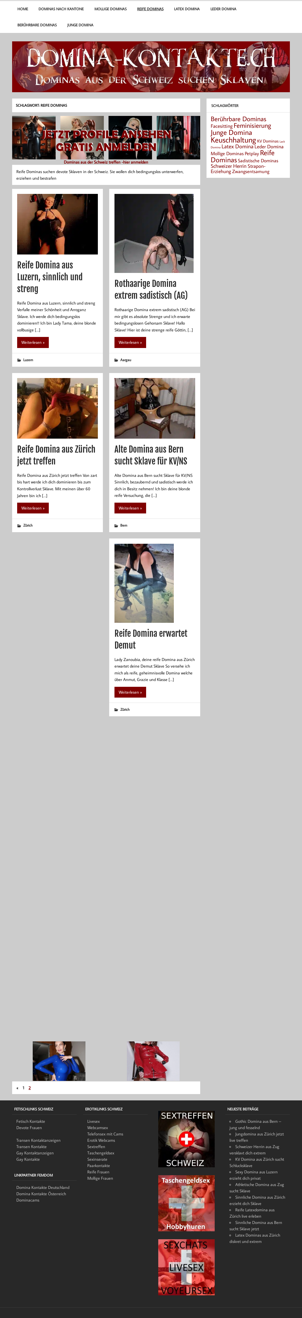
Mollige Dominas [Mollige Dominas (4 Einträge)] (227, 153)
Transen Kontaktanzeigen (38, 1140)
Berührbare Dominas (37, 24)
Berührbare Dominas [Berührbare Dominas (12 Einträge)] (238, 118)
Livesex (93, 1121)
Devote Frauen (29, 1127)
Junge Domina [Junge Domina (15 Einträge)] (231, 132)
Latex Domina (187, 8)
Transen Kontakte (31, 1146)
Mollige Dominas (110, 8)
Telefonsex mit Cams (105, 1133)
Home (22, 8)
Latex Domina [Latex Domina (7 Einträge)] (237, 146)
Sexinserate (97, 1159)
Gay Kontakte (28, 1159)
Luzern (28, 359)
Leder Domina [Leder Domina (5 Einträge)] (269, 146)
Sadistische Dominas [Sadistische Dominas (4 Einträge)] (258, 161)
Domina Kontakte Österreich (41, 1193)
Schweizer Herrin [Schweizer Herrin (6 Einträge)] (229, 165)
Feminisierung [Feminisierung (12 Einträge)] (252, 125)
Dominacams (27, 1200)
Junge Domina (80, 24)
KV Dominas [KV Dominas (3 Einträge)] (268, 141)
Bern (123, 525)
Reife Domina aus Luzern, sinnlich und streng (50, 277)
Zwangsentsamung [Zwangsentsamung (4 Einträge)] (250, 171)
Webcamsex (97, 1127)
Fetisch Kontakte (30, 1121)
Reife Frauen (98, 1171)
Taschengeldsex (100, 1152)
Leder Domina (223, 8)
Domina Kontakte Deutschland (42, 1187)
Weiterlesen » (33, 342)
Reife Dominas (150, 8)
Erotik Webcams (101, 1140)
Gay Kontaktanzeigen (35, 1152)
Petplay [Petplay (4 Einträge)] (252, 153)
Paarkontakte (98, 1165)
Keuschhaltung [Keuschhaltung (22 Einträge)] (233, 140)
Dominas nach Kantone (61, 8)
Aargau (125, 359)
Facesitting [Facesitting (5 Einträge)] (222, 126)
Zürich (27, 525)
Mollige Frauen (100, 1178)
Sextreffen (96, 1146)
